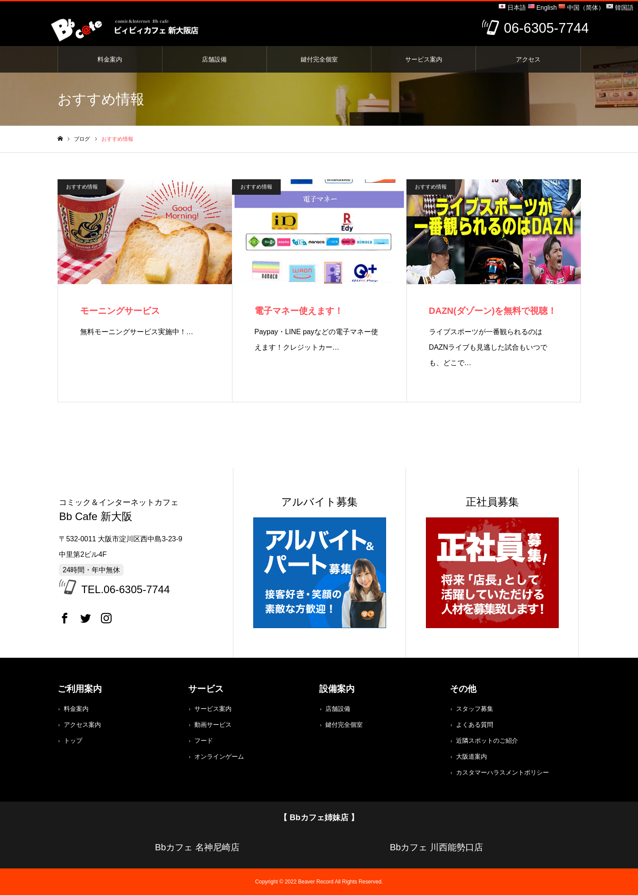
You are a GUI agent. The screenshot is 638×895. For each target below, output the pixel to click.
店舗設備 (214, 59)
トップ (73, 740)
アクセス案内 (82, 724)
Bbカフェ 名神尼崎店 (197, 847)
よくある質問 (474, 724)
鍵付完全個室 (319, 59)
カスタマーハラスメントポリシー (502, 772)
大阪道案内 (471, 756)
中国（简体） (581, 7)
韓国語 (620, 7)
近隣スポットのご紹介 (487, 740)
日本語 (512, 7)
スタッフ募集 (474, 708)
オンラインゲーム (219, 756)
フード (203, 740)
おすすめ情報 (82, 187)
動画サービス (213, 724)
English (542, 7)
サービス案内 (423, 59)
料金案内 (109, 59)
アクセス (528, 59)
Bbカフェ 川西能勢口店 (436, 847)
